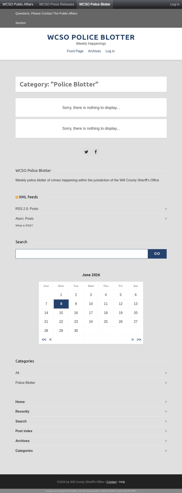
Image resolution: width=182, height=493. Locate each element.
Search (21, 421)
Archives (94, 51)
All (17, 373)
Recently (23, 411)
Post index (24, 431)
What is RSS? (24, 225)
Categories (24, 450)
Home (20, 402)
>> (139, 339)
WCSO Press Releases (56, 4)
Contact (112, 482)
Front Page (75, 51)
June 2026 (91, 275)
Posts (34, 209)
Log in (174, 4)
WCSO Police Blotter (94, 4)
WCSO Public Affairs (18, 4)
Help (122, 482)
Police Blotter (25, 382)
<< (44, 339)
